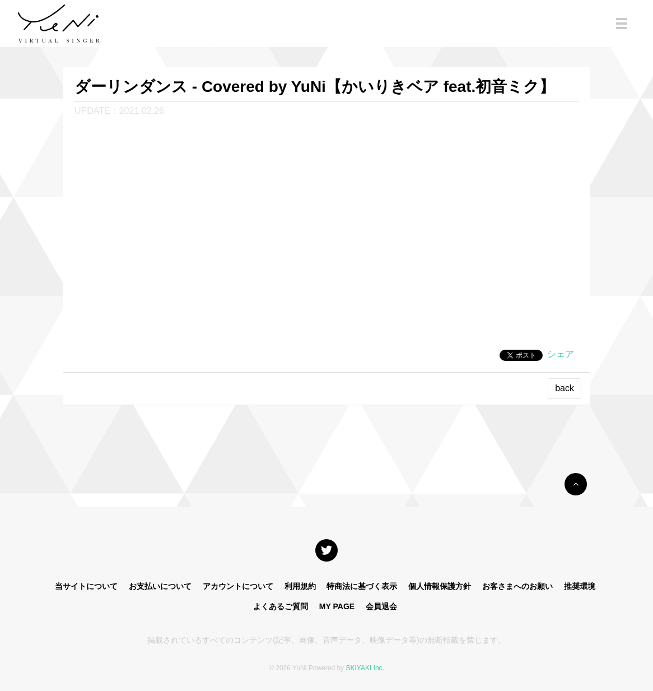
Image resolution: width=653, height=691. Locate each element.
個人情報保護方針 (439, 586)
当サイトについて (86, 586)
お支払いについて (160, 586)
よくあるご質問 (280, 606)
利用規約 (300, 586)
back (564, 388)
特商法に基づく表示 (361, 586)
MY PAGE (337, 606)
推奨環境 (579, 586)
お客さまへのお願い (517, 586)
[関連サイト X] (326, 550)
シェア (560, 354)
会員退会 (381, 606)
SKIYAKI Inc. (365, 668)
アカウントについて (238, 586)
